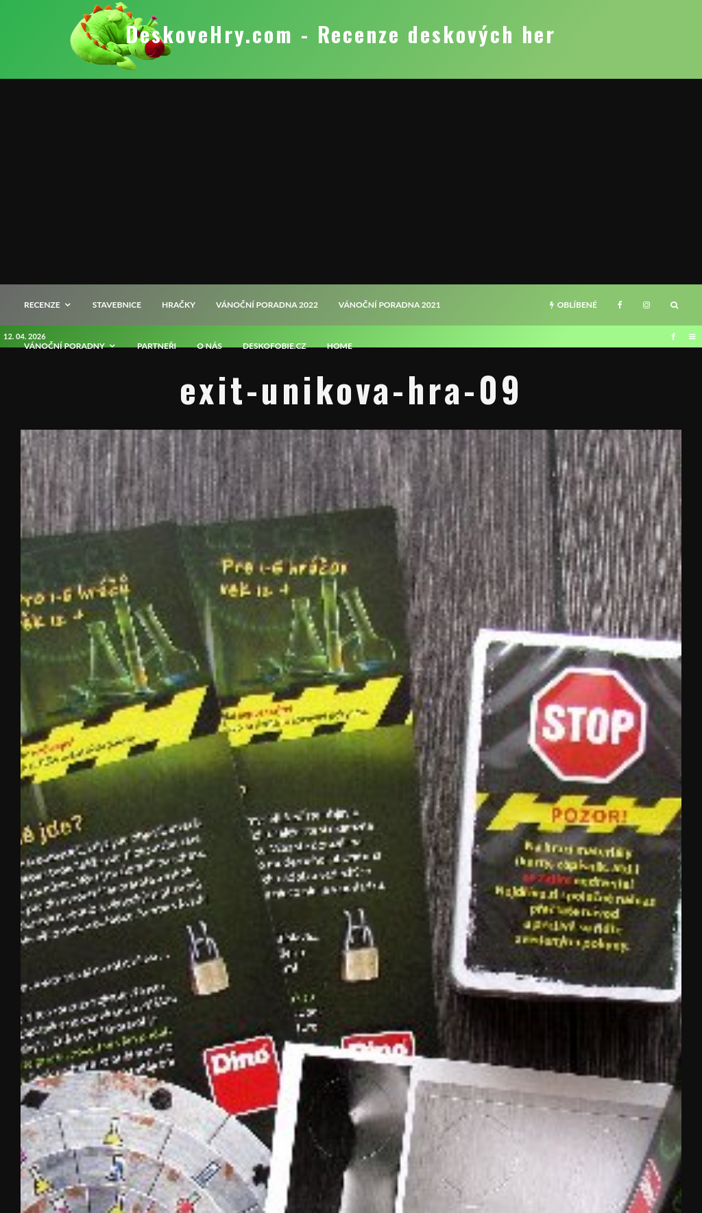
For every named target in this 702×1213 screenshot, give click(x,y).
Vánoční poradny (64, 346)
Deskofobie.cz (274, 346)
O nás (209, 346)
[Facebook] (620, 305)
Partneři (156, 346)
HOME (339, 346)
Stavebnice (117, 304)
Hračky (178, 304)
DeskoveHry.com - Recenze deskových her (340, 34)
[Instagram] (646, 305)
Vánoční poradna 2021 (390, 304)
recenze (42, 304)
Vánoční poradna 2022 (267, 304)
